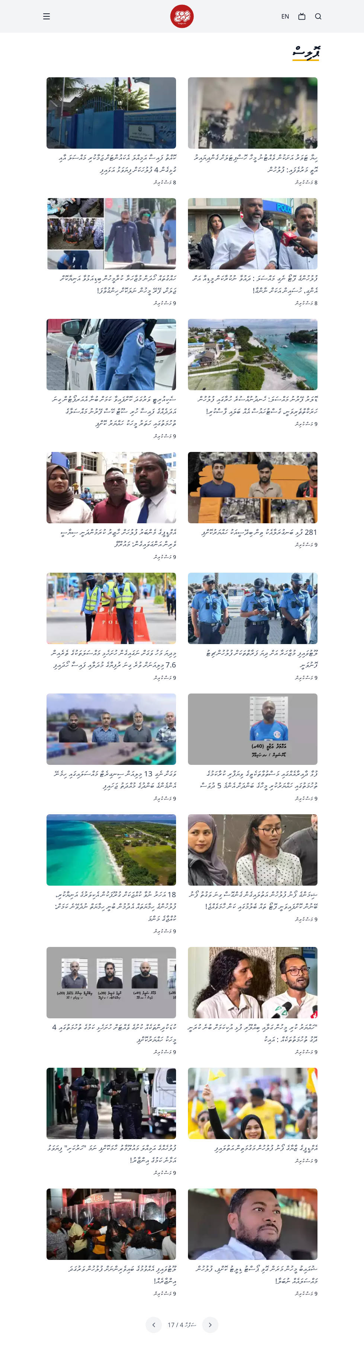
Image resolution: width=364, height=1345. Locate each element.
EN (285, 16)
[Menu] (46, 16)
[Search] (318, 16)
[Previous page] (210, 1325)
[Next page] (154, 1325)
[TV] (302, 16)
